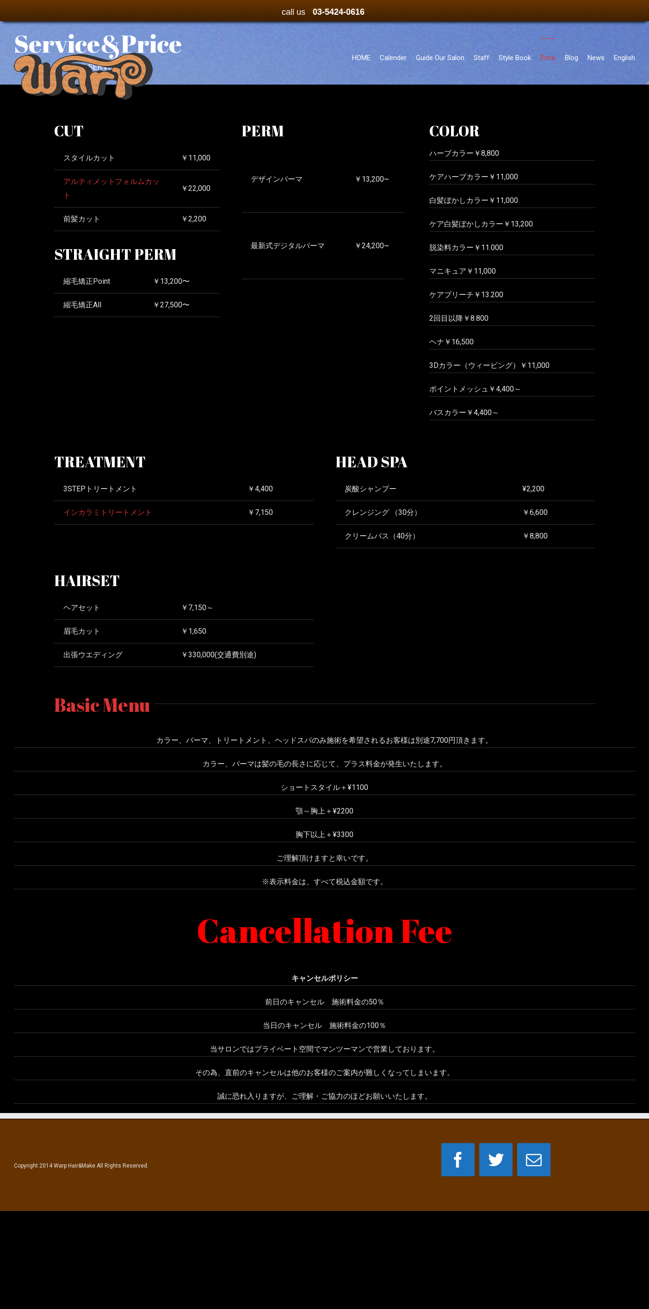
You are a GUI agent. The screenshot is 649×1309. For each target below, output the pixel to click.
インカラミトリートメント (107, 512)
